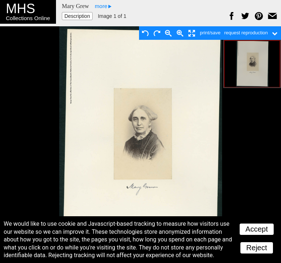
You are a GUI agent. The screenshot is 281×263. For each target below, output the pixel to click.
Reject (256, 248)
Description (77, 16)
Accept (257, 229)
